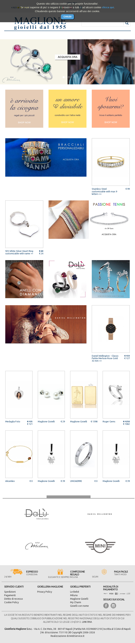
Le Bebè (74, 591)
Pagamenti (10, 595)
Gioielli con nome (79, 605)
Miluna (74, 595)
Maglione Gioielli (46, 421)
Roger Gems (109, 421)
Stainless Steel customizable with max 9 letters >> (104, 191)
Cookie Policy (11, 602)
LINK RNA (87, 621)
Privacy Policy (44, 591)
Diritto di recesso (13, 598)
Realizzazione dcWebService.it (67, 636)
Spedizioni (10, 591)
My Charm (75, 602)
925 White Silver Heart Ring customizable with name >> (19, 252)
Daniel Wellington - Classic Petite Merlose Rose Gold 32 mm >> (105, 358)
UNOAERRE (76, 481)
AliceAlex (10, 481)
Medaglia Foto (12, 421)
